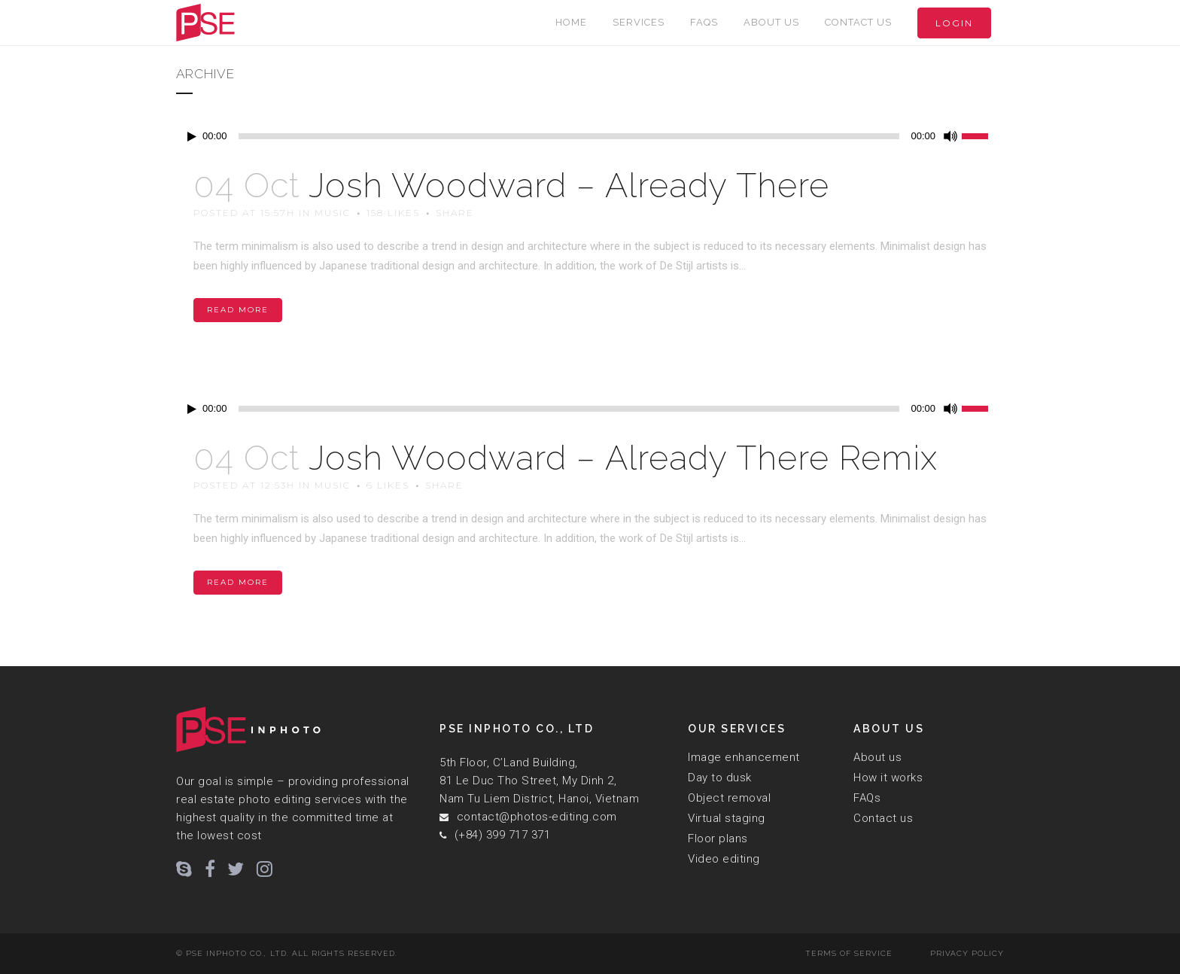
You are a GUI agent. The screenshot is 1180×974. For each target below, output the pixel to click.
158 (393, 213)
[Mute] (950, 136)
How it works (888, 777)
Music (333, 212)
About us (877, 757)
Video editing (724, 859)
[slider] (569, 136)
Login (954, 23)
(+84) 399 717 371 (503, 835)
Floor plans (718, 838)
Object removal (729, 798)
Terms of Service (849, 953)
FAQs (866, 798)
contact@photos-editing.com (537, 816)
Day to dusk (720, 777)
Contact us (883, 818)
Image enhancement (744, 757)
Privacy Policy (967, 953)
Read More (238, 310)
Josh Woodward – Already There (569, 185)
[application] (590, 136)
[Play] (191, 137)
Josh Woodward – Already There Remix (623, 458)
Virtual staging (726, 818)
